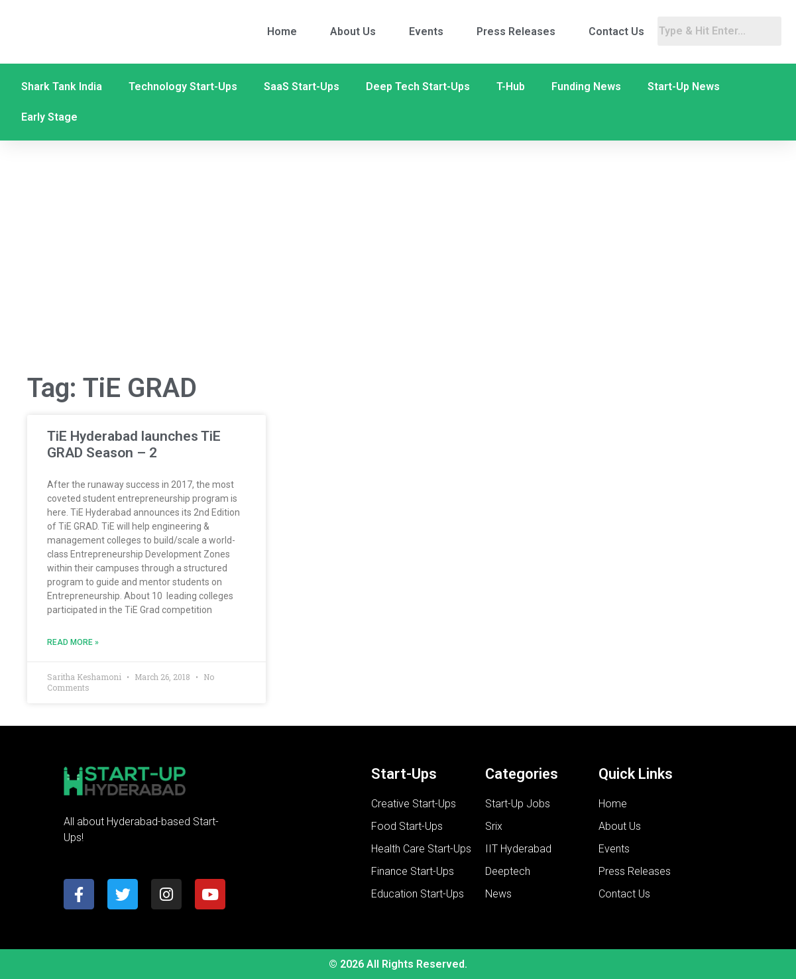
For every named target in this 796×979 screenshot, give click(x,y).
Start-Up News (684, 86)
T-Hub (510, 86)
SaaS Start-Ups (301, 86)
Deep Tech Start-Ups (418, 86)
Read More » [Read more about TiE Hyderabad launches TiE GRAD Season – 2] (73, 642)
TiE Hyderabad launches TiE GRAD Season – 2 (134, 444)
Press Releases (516, 31)
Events (426, 31)
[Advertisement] (398, 256)
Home (282, 31)
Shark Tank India (61, 86)
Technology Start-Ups (183, 86)
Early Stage (49, 117)
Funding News (586, 86)
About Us (353, 31)
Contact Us (616, 31)
